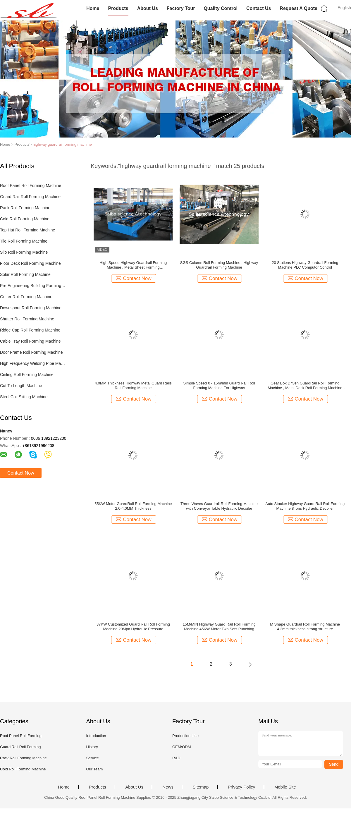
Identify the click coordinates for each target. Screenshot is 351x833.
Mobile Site (285, 787)
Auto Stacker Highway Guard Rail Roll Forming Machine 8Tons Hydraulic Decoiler (305, 506)
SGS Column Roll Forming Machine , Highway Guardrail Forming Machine (219, 264)
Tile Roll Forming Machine (23, 241)
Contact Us (258, 8)
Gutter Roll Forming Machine (26, 296)
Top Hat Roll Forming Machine (27, 230)
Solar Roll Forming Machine (25, 274)
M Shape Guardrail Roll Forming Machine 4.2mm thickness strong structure (305, 626)
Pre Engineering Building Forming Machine (33, 285)
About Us (147, 8)
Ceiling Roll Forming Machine (27, 374)
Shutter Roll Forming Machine (27, 319)
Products (118, 8)
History (92, 747)
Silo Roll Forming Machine (24, 252)
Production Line (185, 736)
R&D (176, 758)
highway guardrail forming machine (62, 144)
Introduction (96, 736)
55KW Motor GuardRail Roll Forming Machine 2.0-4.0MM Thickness (133, 506)
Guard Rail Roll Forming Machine (30, 196)
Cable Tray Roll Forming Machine (30, 341)
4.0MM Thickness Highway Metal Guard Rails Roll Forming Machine (133, 385)
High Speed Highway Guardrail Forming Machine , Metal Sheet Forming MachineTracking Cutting (133, 265)
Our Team (94, 769)
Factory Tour (181, 8)
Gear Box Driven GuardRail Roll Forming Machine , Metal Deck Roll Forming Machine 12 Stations (305, 385)
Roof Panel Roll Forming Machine (30, 185)
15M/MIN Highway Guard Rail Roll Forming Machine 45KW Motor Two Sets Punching (219, 626)
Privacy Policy (241, 787)
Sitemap (200, 787)
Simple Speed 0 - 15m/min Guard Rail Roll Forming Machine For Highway (219, 385)
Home (92, 8)
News (167, 787)
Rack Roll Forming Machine (25, 207)
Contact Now (20, 472)
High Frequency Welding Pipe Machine (33, 363)
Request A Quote (298, 8)
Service (92, 758)
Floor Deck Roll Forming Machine (30, 263)
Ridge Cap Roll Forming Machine (30, 330)
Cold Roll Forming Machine (24, 219)
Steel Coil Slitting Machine (24, 396)
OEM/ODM (181, 747)
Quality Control (221, 8)
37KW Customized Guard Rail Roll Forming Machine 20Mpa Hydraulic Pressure (133, 626)
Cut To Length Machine (21, 385)
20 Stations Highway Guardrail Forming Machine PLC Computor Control (305, 264)
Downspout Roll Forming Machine (30, 307)
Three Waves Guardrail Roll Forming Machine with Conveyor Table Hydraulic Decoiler (219, 506)
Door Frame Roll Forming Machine (31, 352)
